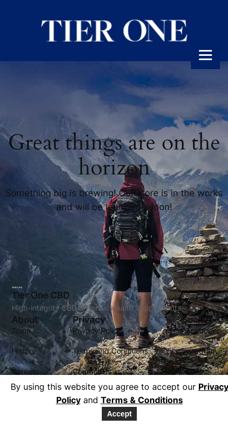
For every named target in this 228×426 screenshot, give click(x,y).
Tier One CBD (40, 295)
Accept (119, 414)
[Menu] (205, 54)
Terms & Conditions (142, 400)
